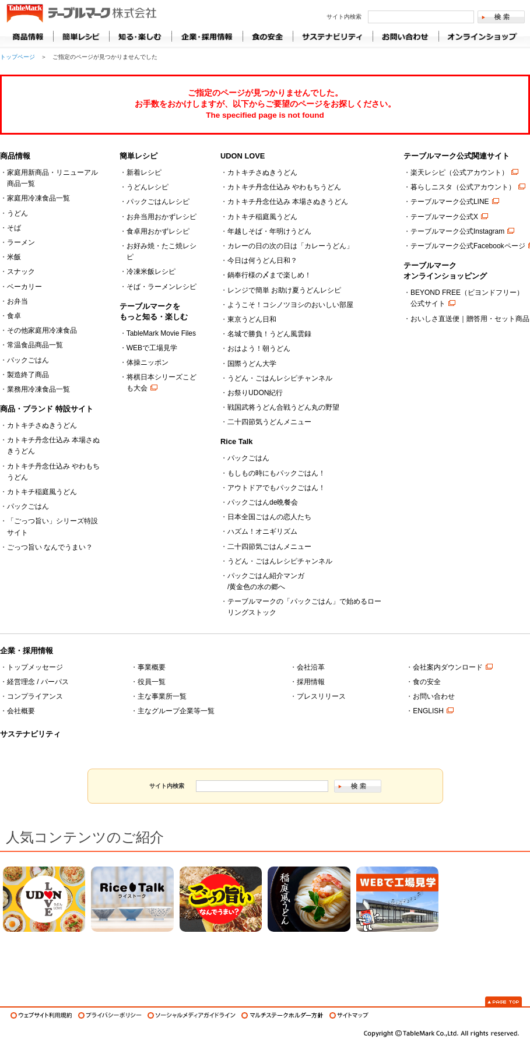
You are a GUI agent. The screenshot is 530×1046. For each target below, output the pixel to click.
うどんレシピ (148, 187)
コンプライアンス (35, 696)
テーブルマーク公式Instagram (457, 231)
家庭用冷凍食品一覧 (38, 198)
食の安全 (427, 682)
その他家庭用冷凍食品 (42, 330)
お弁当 (17, 301)
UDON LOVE (242, 156)
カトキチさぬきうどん (42, 425)
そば (14, 228)
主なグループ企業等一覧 (176, 711)
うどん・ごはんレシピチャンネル (279, 378)
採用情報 (311, 682)
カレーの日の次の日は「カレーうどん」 (290, 246)
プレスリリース (321, 696)
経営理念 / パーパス (38, 682)
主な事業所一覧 (162, 696)
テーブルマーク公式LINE (449, 202)
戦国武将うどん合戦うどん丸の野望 (283, 407)
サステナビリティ (30, 734)
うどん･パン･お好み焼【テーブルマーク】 (81, 14)
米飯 (14, 257)
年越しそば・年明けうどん (269, 231)
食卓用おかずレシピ (158, 231)
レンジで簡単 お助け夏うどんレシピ (284, 290)
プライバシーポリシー (110, 1015)
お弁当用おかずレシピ (161, 217)
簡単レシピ (138, 156)
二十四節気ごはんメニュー (269, 547)
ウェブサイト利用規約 (41, 1015)
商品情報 (29, 36)
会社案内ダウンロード (448, 667)
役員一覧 (152, 682)
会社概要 (21, 711)
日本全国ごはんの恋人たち (269, 517)
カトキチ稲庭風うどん (42, 492)
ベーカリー (24, 287)
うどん (17, 213)
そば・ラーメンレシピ (161, 287)
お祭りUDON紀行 (255, 393)
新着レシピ (144, 172)
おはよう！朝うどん (258, 348)
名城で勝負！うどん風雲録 (269, 334)
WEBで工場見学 (152, 348)
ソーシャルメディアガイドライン (192, 1015)
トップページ (17, 57)
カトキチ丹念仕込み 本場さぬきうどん (287, 202)
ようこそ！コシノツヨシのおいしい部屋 (290, 305)
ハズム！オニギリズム (262, 531)
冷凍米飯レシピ (151, 271)
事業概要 (152, 667)
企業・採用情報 (26, 650)
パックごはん (28, 360)
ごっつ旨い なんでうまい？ (50, 547)
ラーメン (21, 242)
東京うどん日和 (251, 319)
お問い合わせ (434, 696)
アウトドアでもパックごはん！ (276, 488)
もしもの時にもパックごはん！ (276, 473)
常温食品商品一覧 (35, 345)
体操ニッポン (148, 362)
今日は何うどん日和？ (262, 260)
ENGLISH (428, 711)
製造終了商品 (28, 375)
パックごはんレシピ (158, 202)
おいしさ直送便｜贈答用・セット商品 (469, 319)
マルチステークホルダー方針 (282, 1015)
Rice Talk (236, 441)
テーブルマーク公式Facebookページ (467, 246)
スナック (21, 271)
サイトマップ (348, 1015)
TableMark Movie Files (161, 333)
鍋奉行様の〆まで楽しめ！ (269, 275)
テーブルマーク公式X (444, 217)
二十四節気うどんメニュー (269, 422)
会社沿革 (311, 667)
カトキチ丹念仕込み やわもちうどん (284, 187)
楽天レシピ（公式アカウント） (459, 172)
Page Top (503, 1001)
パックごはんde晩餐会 (262, 502)
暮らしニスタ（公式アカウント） (462, 187)
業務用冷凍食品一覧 (38, 389)
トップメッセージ (35, 667)
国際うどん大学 (251, 364)
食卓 (14, 316)
